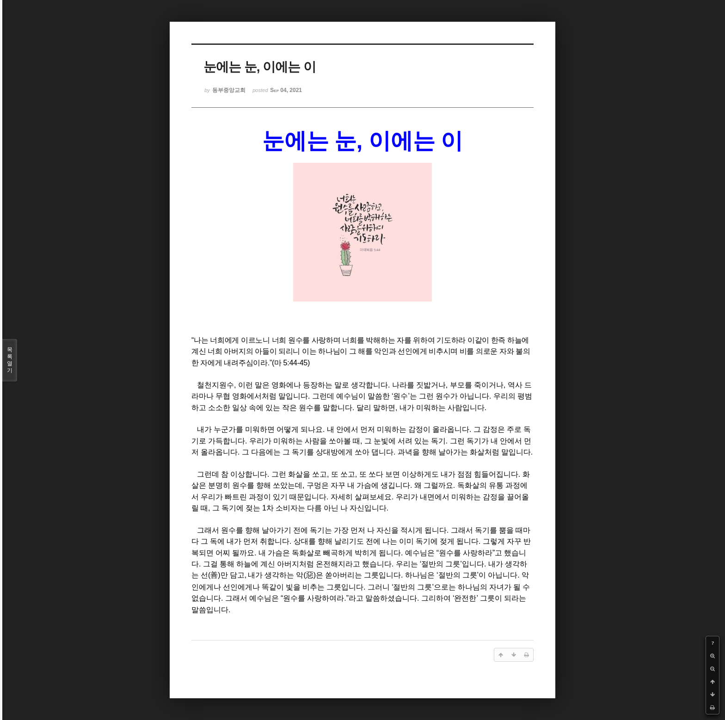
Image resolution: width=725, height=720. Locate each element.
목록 (9, 360)
